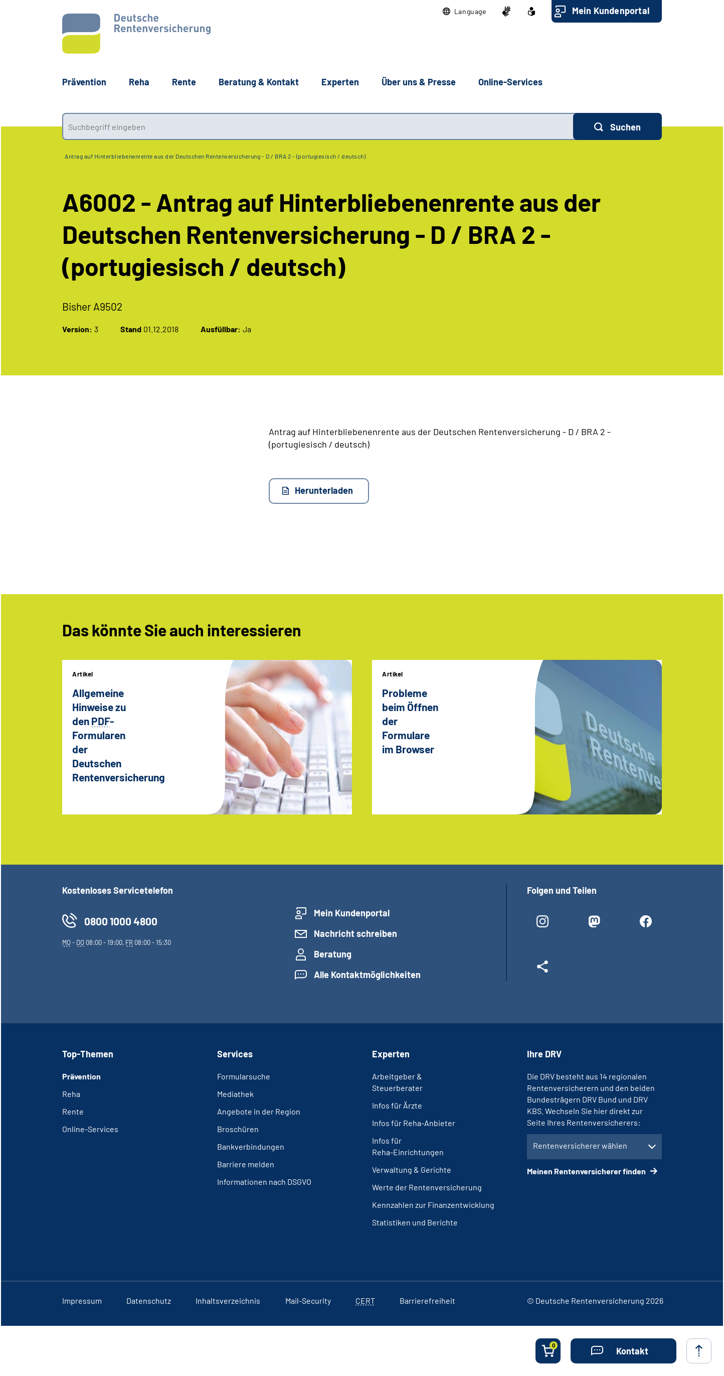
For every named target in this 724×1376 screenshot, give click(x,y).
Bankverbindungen (250, 1146)
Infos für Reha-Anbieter (413, 1123)
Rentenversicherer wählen (580, 1145)
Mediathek (235, 1093)
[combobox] (317, 126)
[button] (464, 12)
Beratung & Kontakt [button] (259, 81)
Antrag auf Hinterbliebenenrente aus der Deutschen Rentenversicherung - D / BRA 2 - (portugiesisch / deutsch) (215, 156)
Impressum (82, 1300)
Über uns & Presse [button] (419, 81)
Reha (71, 1093)
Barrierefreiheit (427, 1300)
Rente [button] (184, 81)
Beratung (332, 953)
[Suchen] (617, 126)
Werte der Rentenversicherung (427, 1187)
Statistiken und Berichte (415, 1222)
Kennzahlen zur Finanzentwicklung (433, 1204)
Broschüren (238, 1129)
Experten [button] (340, 81)
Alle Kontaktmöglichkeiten (367, 974)
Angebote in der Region (258, 1111)
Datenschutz (148, 1300)
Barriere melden (245, 1164)
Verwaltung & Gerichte (411, 1169)
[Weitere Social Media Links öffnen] (543, 970)
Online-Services (510, 81)
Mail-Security (308, 1300)
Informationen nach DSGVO (264, 1181)
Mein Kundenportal (610, 10)
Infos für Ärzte (397, 1105)
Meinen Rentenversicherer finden (587, 1171)
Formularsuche (243, 1076)
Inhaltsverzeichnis (228, 1300)
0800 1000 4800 (120, 921)
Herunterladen (324, 490)
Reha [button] (139, 81)
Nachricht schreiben (355, 933)
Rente (73, 1111)
